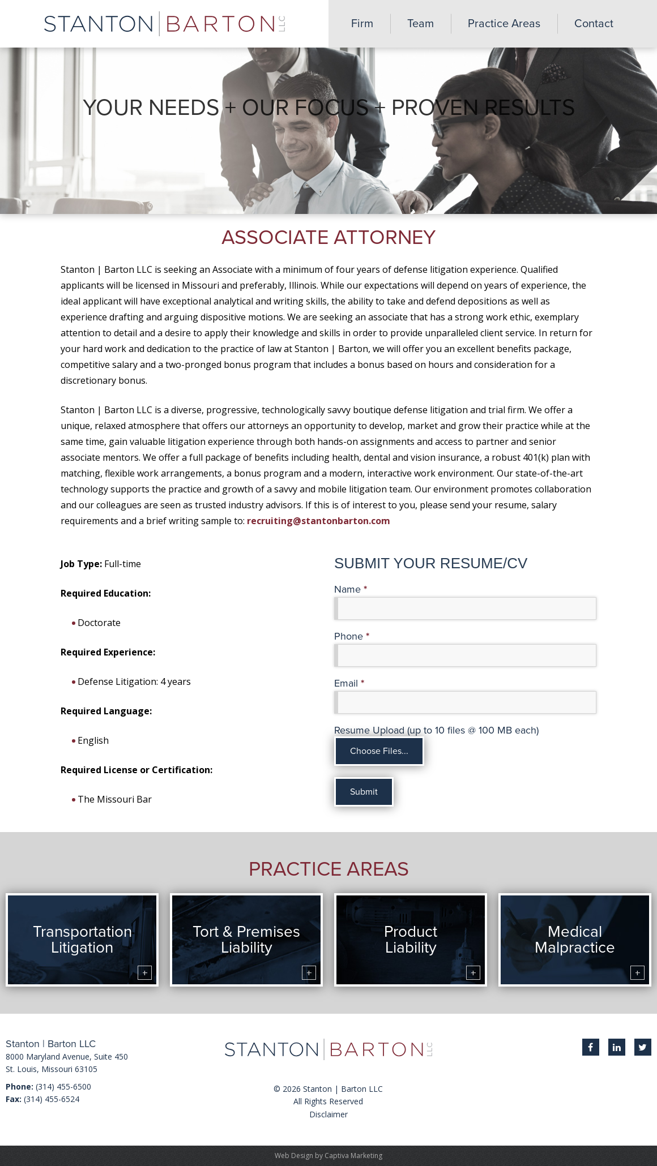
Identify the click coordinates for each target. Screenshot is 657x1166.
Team (420, 24)
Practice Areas (504, 24)
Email (349, 683)
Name (350, 589)
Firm (362, 24)
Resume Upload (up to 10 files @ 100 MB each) (436, 730)
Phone (351, 636)
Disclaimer (328, 1114)
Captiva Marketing (353, 1155)
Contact (593, 24)
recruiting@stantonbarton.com (318, 521)
